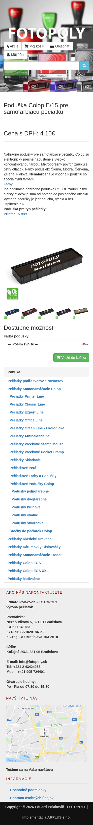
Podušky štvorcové (25, 523)
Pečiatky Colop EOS (24, 563)
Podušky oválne (23, 515)
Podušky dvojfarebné (27, 499)
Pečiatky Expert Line (26, 412)
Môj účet (15, 55)
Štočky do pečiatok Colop (30, 531)
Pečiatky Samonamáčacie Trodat (35, 555)
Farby (8, 184)
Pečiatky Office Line (25, 420)
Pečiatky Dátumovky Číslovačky (34, 547)
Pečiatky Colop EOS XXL (28, 571)
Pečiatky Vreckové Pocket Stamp (36, 452)
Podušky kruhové (24, 507)
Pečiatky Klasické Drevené (30, 539)
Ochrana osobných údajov (32, 798)
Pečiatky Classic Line (26, 404)
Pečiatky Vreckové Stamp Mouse (35, 444)
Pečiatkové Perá (22, 468)
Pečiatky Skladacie (24, 460)
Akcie (12, 46)
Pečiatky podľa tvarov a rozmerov (35, 381)
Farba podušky (16, 336)
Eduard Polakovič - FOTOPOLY (60, 807)
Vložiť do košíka (71, 358)
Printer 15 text (15, 214)
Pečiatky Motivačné (24, 579)
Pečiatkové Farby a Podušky (32, 476)
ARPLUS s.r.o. (59, 817)
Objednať (60, 46)
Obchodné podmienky (28, 790)
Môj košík (34, 46)
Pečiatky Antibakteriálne (29, 436)
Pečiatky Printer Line (26, 396)
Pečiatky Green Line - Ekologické (36, 428)
